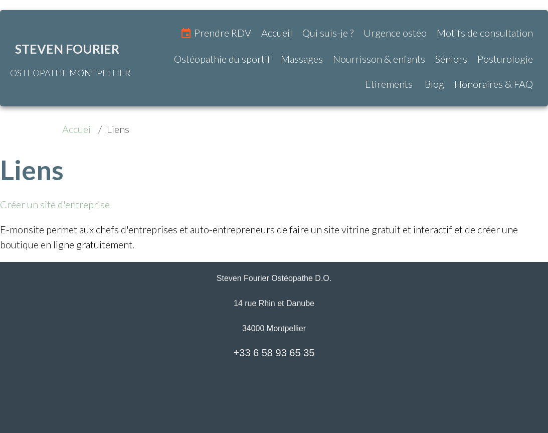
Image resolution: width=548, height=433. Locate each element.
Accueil (276, 33)
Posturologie (505, 59)
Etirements (389, 84)
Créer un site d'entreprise (55, 204)
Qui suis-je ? (327, 33)
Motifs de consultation (485, 33)
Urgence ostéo (395, 33)
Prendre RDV (215, 33)
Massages (302, 59)
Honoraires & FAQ (493, 84)
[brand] (70, 58)
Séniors (451, 59)
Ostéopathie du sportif (222, 59)
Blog (433, 84)
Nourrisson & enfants (379, 59)
